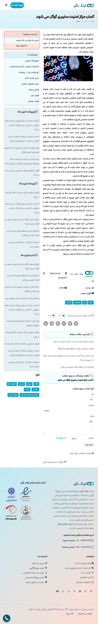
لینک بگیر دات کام (84, 563)
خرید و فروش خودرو (30, 83)
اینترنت (21, 384)
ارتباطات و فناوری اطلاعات (29, 395)
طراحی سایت (33, 89)
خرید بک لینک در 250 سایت (27, 40)
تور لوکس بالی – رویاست (28, 72)
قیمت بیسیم (33, 101)
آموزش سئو (12, 384)
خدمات (81, 236)
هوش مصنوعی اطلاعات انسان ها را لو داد (22, 343)
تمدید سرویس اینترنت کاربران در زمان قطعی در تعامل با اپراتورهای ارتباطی (23, 138)
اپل (84, 302)
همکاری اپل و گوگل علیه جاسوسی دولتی (77, 367)
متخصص (81, 249)
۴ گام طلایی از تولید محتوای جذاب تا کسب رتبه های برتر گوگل (21, 289)
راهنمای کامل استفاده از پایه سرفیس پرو (22, 298)
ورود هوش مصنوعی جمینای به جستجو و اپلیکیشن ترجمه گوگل (22, 150)
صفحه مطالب (82, 453)
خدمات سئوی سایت (36, 582)
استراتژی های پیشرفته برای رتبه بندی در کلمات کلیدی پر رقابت (23, 233)
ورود (69, 613)
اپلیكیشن (77, 302)
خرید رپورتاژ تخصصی (36, 577)
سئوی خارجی (13, 395)
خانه (92, 22)
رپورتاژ (29, 384)
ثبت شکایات (87, 577)
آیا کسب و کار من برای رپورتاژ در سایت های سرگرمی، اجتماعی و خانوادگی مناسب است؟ (22, 125)
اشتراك (89, 210)
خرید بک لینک (39, 563)
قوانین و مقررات (84, 613)
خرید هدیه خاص (32, 78)
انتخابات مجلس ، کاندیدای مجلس (24, 66)
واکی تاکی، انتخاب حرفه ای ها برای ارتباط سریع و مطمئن (23, 323)
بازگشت (54, 462)
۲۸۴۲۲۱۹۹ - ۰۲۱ (78, 540)
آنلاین (90, 302)
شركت (83, 93)
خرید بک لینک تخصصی (35, 572)
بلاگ (85, 22)
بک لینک (35, 389)
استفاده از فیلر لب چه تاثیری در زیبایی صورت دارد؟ (24, 244)
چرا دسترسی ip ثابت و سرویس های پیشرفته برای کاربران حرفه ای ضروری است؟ (68, 357)
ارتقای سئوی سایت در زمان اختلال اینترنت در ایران (73, 341)
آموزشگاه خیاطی (32, 60)
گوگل (51, 89)
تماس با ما (87, 572)
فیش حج (35, 95)
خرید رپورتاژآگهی (38, 568)
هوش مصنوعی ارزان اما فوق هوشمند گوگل (76, 348)
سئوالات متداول (85, 582)
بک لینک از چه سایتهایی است (79, 568)
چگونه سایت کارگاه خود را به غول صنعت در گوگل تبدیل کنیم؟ (22, 221)
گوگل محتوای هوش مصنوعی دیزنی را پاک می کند (22, 172)
